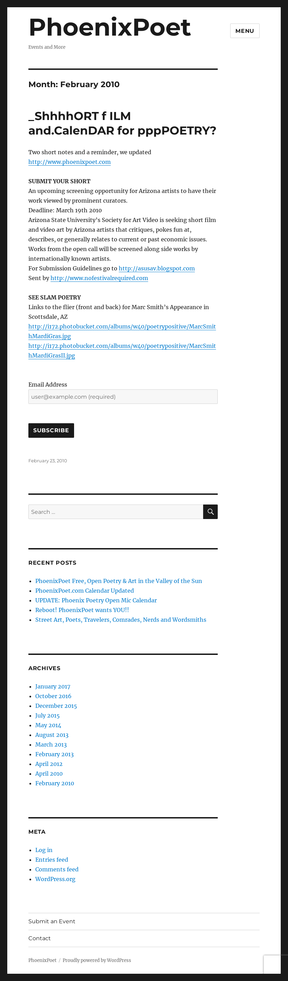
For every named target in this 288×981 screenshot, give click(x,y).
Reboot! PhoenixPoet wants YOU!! (82, 610)
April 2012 (49, 763)
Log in (44, 849)
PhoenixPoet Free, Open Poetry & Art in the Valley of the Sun (118, 580)
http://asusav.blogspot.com (157, 268)
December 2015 (56, 705)
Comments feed (57, 869)
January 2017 (52, 686)
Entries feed (51, 859)
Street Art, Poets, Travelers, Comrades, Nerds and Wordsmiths (120, 619)
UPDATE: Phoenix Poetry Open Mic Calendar (96, 600)
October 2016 (53, 696)
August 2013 (52, 734)
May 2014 (48, 725)
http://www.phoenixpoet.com (69, 161)
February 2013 (54, 754)
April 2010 (49, 773)
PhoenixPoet (109, 27)
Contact (39, 938)
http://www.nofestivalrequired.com (99, 278)
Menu (244, 31)
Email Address (47, 384)
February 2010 (54, 783)
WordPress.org (55, 879)
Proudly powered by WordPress (97, 960)
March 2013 (51, 744)
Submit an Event (51, 921)
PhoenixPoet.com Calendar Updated (84, 590)
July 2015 (47, 715)
